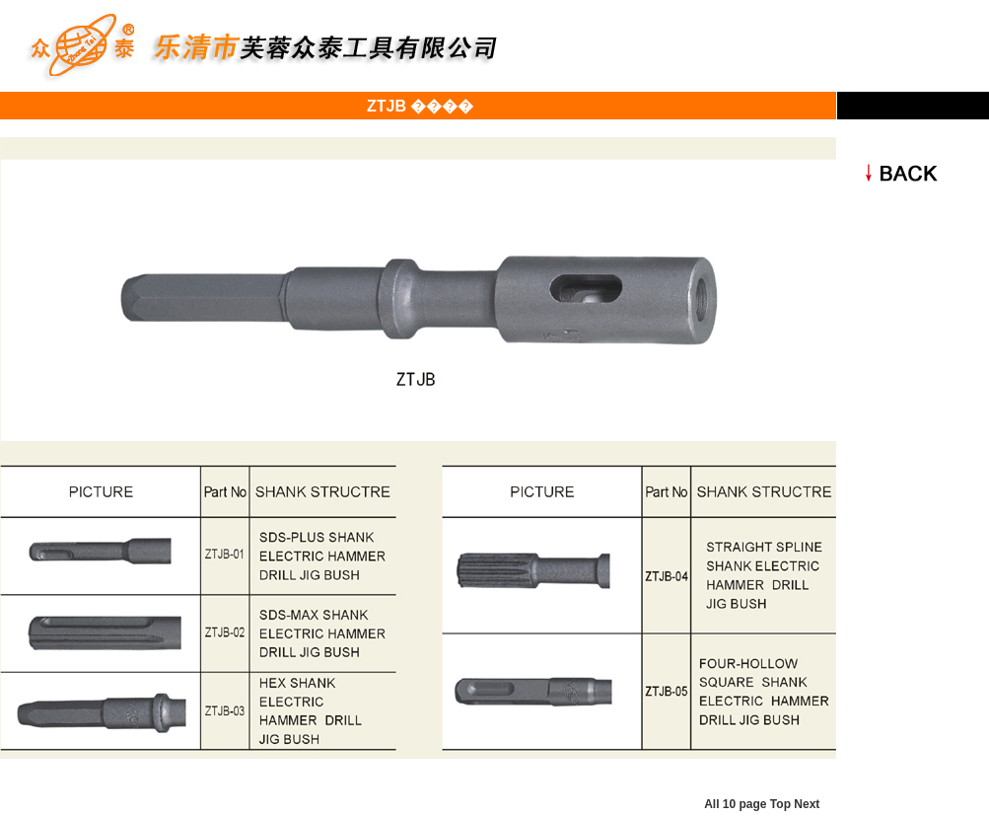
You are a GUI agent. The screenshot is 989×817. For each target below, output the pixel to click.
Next (806, 804)
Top (780, 804)
